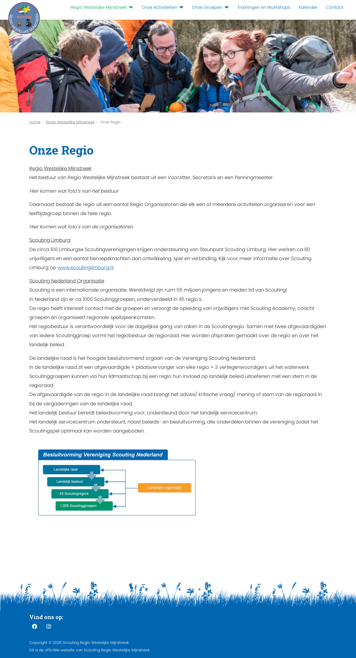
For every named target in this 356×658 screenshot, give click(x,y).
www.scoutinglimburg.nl (86, 267)
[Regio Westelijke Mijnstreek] (130, 7)
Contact (334, 7)
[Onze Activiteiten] (180, 7)
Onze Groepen (207, 7)
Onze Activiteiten (159, 7)
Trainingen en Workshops (263, 7)
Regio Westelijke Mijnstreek (99, 7)
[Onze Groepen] (225, 7)
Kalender (308, 7)
